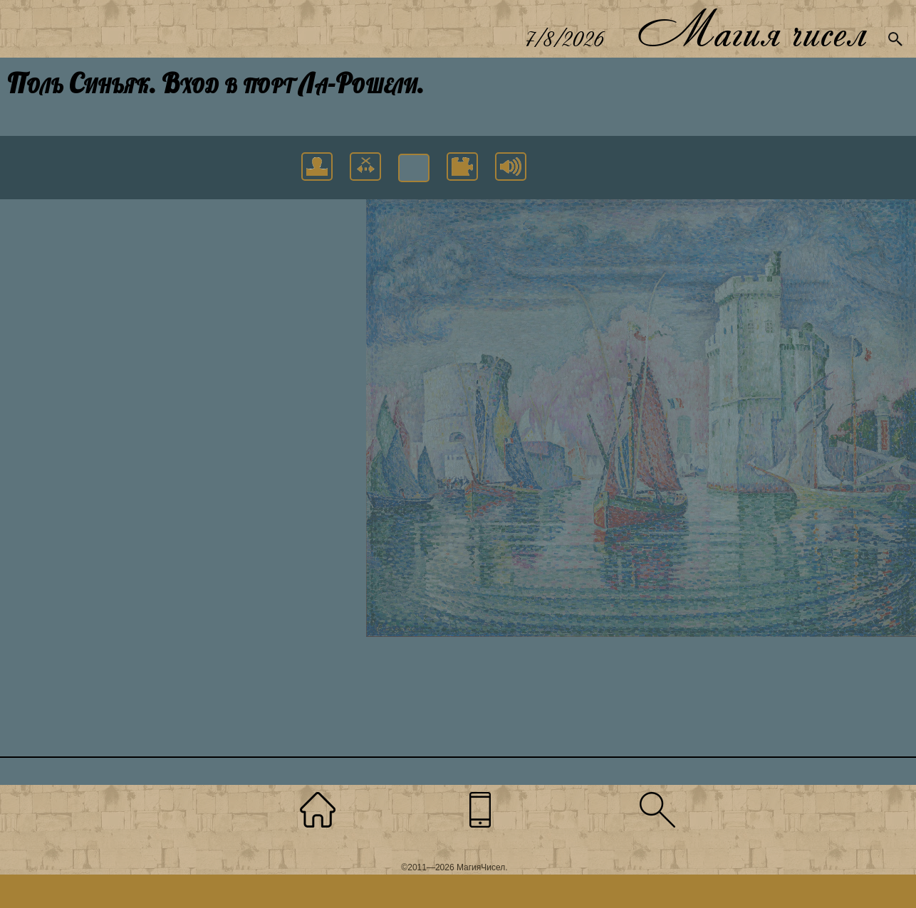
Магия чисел (751, 29)
